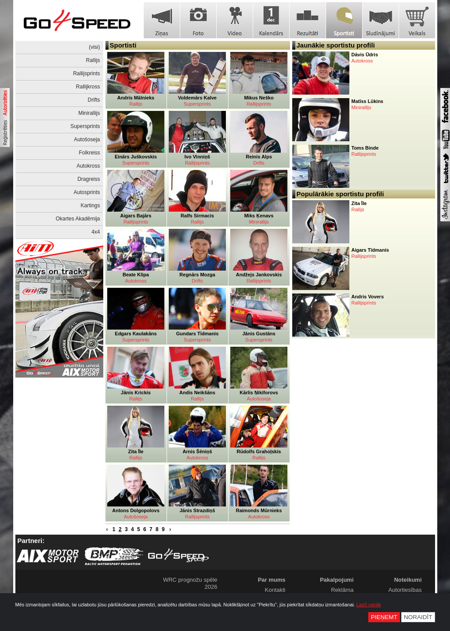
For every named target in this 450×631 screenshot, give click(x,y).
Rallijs (93, 60)
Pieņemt (384, 617)
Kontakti (275, 590)
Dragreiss (88, 179)
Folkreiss (89, 153)
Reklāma (342, 590)
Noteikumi (408, 579)
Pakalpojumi (337, 579)
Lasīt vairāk (368, 604)
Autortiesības (405, 590)
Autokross (88, 166)
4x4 (95, 232)
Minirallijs (89, 113)
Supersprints (85, 126)
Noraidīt (418, 617)
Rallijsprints (86, 73)
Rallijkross (88, 87)
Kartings (90, 205)
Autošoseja (87, 139)
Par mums (272, 579)
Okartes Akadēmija (78, 219)
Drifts (94, 100)
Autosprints (86, 192)
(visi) (94, 47)
